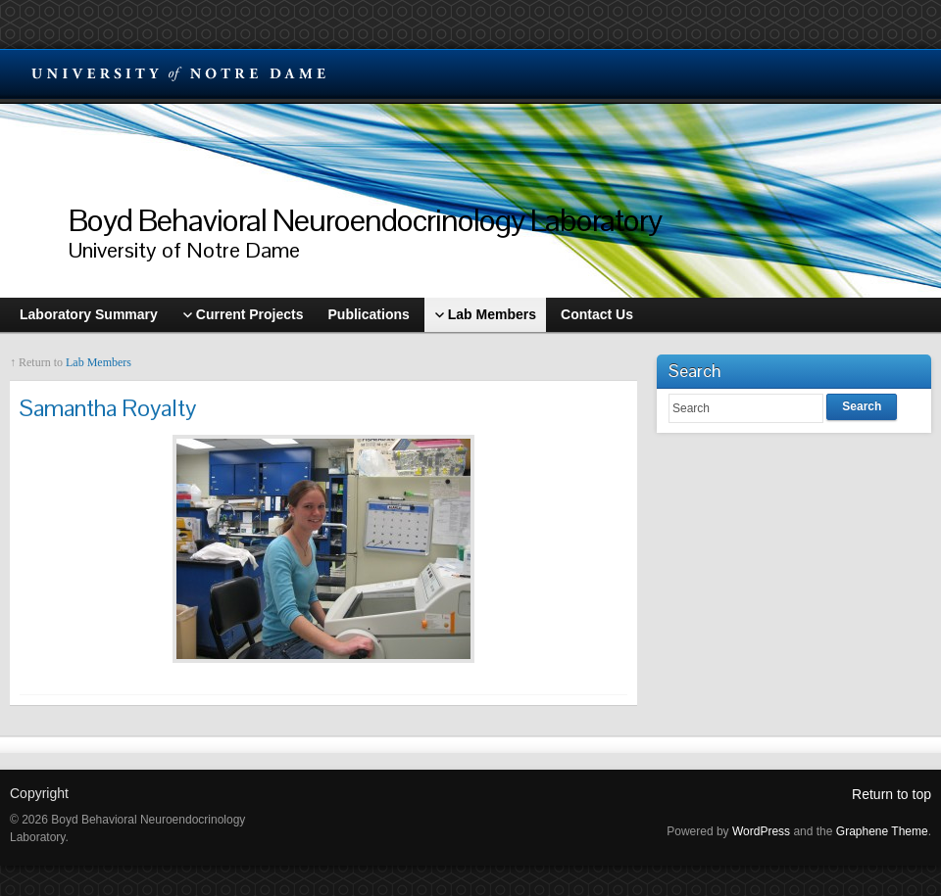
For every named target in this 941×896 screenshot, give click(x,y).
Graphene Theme (882, 831)
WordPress (761, 831)
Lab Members (98, 362)
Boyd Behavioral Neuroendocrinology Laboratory (365, 220)
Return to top (891, 794)
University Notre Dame (178, 73)
